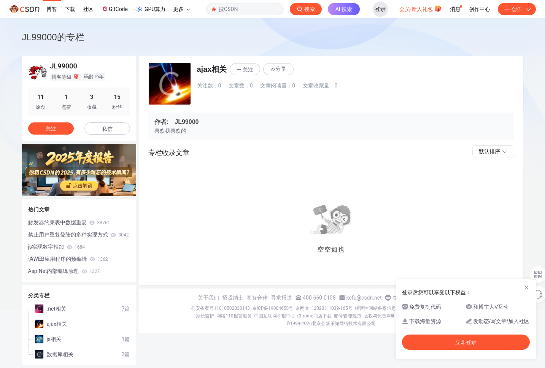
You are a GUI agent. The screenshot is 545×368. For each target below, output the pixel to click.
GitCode (114, 8)
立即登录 (466, 342)
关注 (51, 128)
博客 (51, 9)
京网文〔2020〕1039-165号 (324, 308)
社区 (88, 9)
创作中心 (479, 9)
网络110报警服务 (233, 316)
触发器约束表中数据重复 (69, 222)
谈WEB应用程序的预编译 (68, 259)
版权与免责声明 (380, 316)
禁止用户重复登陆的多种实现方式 (78, 235)
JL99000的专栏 (53, 37)
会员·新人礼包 (420, 8)
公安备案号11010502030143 (220, 308)
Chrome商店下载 (314, 316)
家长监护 (205, 316)
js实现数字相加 (56, 247)
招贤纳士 (232, 298)
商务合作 (257, 298)
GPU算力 (150, 9)
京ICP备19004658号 (273, 308)
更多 (181, 9)
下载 (70, 9)
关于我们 (208, 298)
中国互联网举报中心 (274, 316)
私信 (107, 129)
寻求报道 (281, 298)
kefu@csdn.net (364, 298)
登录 (380, 9)
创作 (517, 9)
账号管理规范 (347, 316)
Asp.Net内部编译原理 (64, 271)
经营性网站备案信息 (375, 308)
